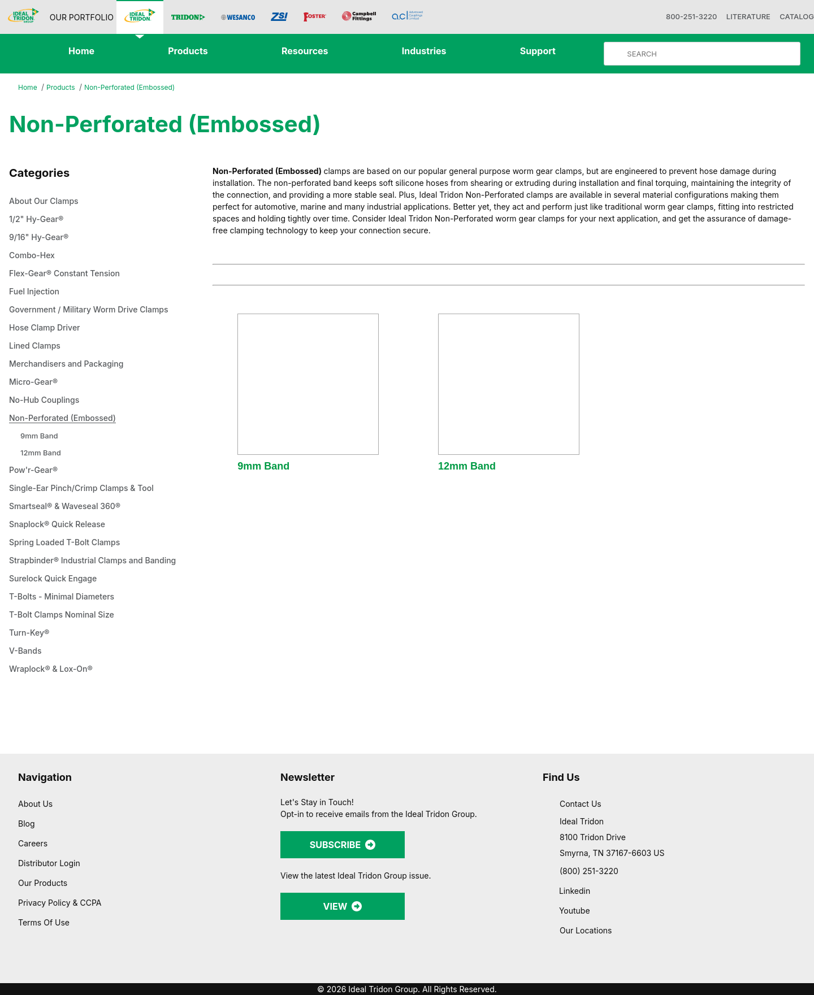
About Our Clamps (47, 201)
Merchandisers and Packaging (72, 364)
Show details (593, 972)
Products (62, 88)
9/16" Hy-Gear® (40, 238)
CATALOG (791, 16)
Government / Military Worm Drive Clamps (96, 310)
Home (28, 88)
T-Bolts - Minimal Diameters (66, 597)
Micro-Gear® (35, 382)
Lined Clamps (36, 346)
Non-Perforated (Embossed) (135, 87)
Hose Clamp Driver (47, 328)
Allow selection (690, 906)
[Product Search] (711, 53)
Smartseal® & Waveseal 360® (69, 506)
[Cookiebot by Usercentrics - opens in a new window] (73, 972)
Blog (26, 823)
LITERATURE (735, 16)
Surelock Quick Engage (56, 579)
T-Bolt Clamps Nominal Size (66, 615)
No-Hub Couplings (47, 400)
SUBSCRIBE (342, 844)
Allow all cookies (691, 873)
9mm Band (40, 436)
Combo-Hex (34, 256)
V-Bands (27, 651)
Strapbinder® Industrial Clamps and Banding (101, 561)
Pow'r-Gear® (35, 470)
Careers (33, 843)
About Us (35, 803)
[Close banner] (796, 863)
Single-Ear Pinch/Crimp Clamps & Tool (88, 488)
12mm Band (41, 452)
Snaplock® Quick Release (60, 525)
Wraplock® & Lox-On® (53, 669)
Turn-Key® (30, 633)
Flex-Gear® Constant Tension (69, 274)
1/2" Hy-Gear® (37, 219)
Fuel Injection (36, 292)
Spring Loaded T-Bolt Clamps (70, 543)
